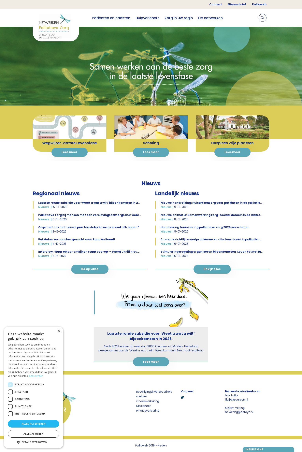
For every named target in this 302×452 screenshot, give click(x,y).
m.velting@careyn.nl (239, 412)
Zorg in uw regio (179, 17)
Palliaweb (259, 4)
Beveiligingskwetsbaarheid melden (154, 394)
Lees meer (70, 152)
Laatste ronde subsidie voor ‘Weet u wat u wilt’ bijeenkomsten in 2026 (151, 336)
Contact (215, 4)
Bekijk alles (89, 269)
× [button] (58, 331)
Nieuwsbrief (237, 4)
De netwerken (210, 17)
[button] (33, 442)
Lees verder (36, 376)
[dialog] (33, 387)
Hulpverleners (147, 17)
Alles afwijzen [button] (33, 433)
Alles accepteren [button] (34, 423)
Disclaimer (143, 406)
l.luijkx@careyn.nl (236, 400)
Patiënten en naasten (111, 17)
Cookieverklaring (147, 401)
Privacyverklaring (147, 411)
